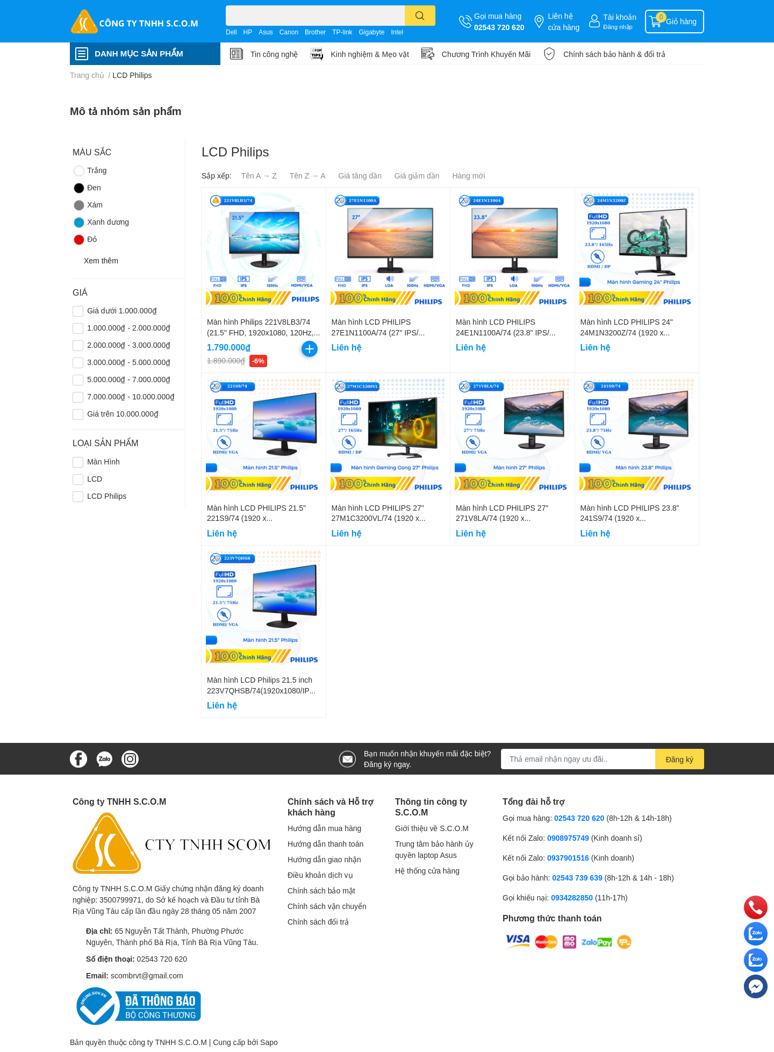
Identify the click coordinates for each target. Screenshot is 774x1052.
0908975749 (568, 837)
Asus (266, 32)
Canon (289, 32)
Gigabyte (371, 32)
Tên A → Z (259, 175)
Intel (397, 32)
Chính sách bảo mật (321, 890)
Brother (315, 32)
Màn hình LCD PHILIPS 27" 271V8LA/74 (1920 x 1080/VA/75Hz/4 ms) (502, 518)
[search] (420, 15)
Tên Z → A (308, 175)
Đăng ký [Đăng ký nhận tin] (679, 759)
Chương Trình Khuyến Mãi (486, 54)
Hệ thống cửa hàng (427, 870)
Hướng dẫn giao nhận (324, 859)
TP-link (342, 32)
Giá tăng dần (360, 175)
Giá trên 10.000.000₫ (123, 413)
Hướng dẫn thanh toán (325, 843)
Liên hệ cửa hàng (563, 21)
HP (248, 32)
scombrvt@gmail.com (147, 975)
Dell (231, 32)
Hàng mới (468, 175)
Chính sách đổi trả (318, 921)
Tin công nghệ (274, 54)
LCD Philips (106, 495)
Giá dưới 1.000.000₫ (122, 310)
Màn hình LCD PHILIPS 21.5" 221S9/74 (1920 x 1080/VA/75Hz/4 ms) (256, 518)
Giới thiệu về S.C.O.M (432, 828)
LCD (94, 478)
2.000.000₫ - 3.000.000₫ (128, 344)
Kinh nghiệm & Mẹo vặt (369, 54)
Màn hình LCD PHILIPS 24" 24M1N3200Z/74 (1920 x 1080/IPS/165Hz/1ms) (626, 332)
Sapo (269, 1042)
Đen (87, 188)
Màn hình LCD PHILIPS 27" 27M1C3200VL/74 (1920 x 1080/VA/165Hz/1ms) (378, 518)
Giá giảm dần (417, 175)
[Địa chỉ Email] (602, 759)
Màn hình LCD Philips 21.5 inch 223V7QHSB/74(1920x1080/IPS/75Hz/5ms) (262, 690)
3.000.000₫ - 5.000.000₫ (128, 362)
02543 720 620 (499, 27)
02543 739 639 (578, 877)
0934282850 (573, 897)
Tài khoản (619, 17)
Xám (88, 205)
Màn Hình (103, 461)
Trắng (89, 170)
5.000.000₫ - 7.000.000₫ (128, 379)
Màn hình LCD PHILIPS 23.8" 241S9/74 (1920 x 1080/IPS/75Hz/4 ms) (629, 518)
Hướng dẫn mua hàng (324, 828)
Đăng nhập (618, 26)
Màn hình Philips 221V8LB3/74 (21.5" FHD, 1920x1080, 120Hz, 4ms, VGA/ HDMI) (260, 332)
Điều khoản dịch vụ (320, 874)
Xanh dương (101, 222)
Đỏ (85, 239)
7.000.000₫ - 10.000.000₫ (131, 396)
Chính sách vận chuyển (327, 906)
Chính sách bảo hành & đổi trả (614, 54)
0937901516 (568, 857)
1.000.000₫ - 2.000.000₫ (128, 327)
